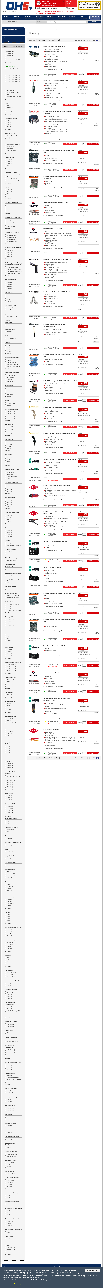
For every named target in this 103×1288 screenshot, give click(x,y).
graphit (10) (9, 111)
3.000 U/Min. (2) (11, 413)
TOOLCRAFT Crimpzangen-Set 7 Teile (55, 672)
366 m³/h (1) (10, 799)
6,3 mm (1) (9, 1069)
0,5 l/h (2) (9, 729)
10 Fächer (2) (10, 530)
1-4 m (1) (9, 446)
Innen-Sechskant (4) (12, 150)
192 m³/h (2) (10, 782)
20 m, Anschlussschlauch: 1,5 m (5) (16, 205)
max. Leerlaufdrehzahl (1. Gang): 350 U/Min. (56, 119)
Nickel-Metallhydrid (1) (12, 381)
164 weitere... (8, 84)
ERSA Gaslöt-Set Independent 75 (54, 46)
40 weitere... (8, 168)
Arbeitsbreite (9, 439)
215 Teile (47, 624)
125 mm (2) (9, 1006)
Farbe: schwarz (49, 390)
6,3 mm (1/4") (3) (11, 974)
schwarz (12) (10, 109)
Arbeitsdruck (9, 292)
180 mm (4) (9, 194)
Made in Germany (10, 133)
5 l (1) (8, 823)
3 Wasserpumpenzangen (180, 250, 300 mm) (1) (19, 271)
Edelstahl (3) (10, 718)
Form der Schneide (10, 549)
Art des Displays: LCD (50, 85)
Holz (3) (9, 1164)
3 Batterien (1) (10, 1225)
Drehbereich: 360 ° (50, 416)
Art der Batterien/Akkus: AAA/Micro (54, 93)
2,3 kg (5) (9, 347)
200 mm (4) (9, 196)
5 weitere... (8, 258)
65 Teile (47, 155)
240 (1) (8, 920)
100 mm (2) (9, 485)
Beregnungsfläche (10, 804)
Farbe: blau (48, 133)
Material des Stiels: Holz (51, 336)
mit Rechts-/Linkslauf (50, 265)
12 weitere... (8, 275)
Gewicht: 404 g (49, 493)
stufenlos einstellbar (50, 54)
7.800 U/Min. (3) (11, 1050)
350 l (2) (9, 126)
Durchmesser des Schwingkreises (10, 1144)
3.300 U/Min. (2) (11, 416)
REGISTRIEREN (45, 8)
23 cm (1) (9, 638)
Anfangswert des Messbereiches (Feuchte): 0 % (57, 87)
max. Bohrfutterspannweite (13, 1062)
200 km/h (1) (10, 946)
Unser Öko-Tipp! (10, 66)
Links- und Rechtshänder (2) (14, 1204)
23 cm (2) (9, 392)
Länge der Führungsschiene (13, 580)
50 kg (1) (9, 1119)
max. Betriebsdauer (10, 1123)
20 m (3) (9, 209)
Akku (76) (9, 871)
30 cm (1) (9, 448)
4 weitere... (8, 951)
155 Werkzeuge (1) (11, 668)
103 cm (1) (9, 1232)
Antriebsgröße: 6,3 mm (51, 157)
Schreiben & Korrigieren (40, 17)
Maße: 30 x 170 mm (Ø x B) (52, 49)
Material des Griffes (10, 1160)
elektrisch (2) (10, 1092)
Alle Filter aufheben (18, 46)
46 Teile (47, 598)
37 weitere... (8, 198)
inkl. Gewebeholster (50, 299)
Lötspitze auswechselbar (51, 59)
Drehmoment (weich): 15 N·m (52, 116)
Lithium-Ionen (48, 123)
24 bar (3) (9, 957)
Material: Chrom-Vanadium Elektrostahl (55, 495)
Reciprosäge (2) (11, 226)
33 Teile (47, 578)
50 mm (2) (9, 517)
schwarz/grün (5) (11, 1247)
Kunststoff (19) (10, 90)
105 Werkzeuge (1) (11, 666)
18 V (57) (9, 884)
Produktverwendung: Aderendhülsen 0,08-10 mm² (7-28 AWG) (60, 490)
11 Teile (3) (9, 165)
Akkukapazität (9, 617)
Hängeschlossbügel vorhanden (11, 1038)
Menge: (80, 74)
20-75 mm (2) (10, 681)
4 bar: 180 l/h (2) (11, 1173)
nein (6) (8, 138)
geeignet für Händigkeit (12, 1201)
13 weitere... (8, 396)
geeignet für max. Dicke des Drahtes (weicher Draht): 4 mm (60, 737)
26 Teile (47, 648)
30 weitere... (8, 114)
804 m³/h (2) (10, 795)
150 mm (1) (9, 521)
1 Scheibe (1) (10, 838)
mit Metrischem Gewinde (51, 158)
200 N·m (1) (10, 765)
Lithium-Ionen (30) (11, 375)
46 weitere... (8, 99)
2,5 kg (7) (9, 345)
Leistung (7, 540)
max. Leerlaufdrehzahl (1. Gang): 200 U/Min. (56, 270)
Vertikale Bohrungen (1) (13, 560)
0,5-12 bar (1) (10, 297)
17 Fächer (47, 385)
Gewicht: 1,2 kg (49, 387)
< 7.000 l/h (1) (10, 1180)
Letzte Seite (98, 40)
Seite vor (97, 40)
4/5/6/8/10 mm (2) (11, 1075)
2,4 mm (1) (9, 575)
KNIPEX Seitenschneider (51, 729)
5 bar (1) (9, 301)
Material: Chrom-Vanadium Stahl (53, 160)
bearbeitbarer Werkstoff (12, 357)
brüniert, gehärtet (49, 497)
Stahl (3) (9, 720)
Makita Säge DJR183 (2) (13, 239)
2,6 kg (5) (9, 349)
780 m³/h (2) (10, 784)
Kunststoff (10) (10, 1162)
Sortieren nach (39, 40)
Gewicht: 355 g (49, 301)
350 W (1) (9, 994)
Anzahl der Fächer (10, 528)
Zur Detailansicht (47, 69)
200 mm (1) (9, 504)
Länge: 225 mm (49, 207)
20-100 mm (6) (10, 679)
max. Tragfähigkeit (10, 279)
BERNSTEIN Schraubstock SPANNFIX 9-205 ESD (59, 433)
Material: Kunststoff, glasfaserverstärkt (55, 526)
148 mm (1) (9, 331)
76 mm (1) (9, 1008)
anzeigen (52, 1)
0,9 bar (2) (9, 459)
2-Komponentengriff (50, 212)
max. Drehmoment (10, 759)
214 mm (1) (9, 569)
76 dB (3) (9, 703)
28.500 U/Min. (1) (11, 1110)
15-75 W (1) (10, 992)
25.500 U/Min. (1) (11, 1108)
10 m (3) (9, 207)
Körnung (7, 912)
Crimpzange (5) (10, 146)
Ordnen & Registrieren (18, 17)
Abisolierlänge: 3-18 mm (51, 523)
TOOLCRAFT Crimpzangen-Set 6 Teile (55, 202)
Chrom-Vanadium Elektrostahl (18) (15, 92)
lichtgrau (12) (10, 107)
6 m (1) (8, 865)
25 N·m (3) (9, 761)
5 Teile (47, 231)
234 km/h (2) (10, 942)
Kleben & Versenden (50, 17)
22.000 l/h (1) (10, 1186)
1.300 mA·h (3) (10, 619)
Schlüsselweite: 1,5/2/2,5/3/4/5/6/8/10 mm (55, 708)
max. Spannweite (10, 497)
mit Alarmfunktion (49, 90)
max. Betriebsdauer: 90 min (52, 56)
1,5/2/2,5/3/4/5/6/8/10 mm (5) (14, 604)
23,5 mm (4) (10, 649)
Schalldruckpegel (10, 701)
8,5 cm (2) (9, 444)
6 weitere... (8, 673)
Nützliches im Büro (94, 17)
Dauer (7, 849)
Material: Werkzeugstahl (51, 713)
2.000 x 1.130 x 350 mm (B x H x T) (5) (16, 77)
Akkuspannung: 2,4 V (50, 264)
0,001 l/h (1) (10, 731)
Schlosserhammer (49, 331)
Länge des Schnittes (11, 632)
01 (91, 40)
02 (93, 40)
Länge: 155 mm (49, 464)
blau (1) (8, 1238)
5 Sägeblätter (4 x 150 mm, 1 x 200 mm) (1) (18, 273)
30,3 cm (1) (9, 858)
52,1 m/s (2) (10, 944)
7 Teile (47, 675)
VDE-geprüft (48, 242)
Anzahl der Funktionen (11, 827)
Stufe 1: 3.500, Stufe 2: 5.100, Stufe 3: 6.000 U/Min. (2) (20, 1054)
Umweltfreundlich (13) (12, 68)
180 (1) (8, 918)
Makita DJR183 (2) (11, 237)
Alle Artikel (37, 29)
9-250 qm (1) (10, 812)
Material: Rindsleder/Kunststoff (53, 388)
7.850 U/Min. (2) (11, 418)
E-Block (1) (9, 379)
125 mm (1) (9, 502)
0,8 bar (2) (9, 457)
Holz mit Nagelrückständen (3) (14, 364)
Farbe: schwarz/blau (50, 66)
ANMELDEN (54, 8)
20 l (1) (8, 752)
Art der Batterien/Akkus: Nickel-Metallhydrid (56, 262)
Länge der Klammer (11, 305)
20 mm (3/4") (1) (11, 976)
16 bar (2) (9, 959)
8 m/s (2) (9, 1099)
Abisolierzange (49, 516)
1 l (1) (8, 748)
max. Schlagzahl (10, 1106)
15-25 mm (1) (10, 684)
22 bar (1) (9, 961)
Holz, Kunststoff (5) (11, 362)
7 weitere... (8, 450)
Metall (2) (9, 1167)
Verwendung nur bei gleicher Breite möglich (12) (19, 174)
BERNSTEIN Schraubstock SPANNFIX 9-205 (57, 407)
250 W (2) (9, 254)
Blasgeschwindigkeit (11, 940)
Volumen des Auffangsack (12, 1193)
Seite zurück (89, 40)
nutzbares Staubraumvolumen (11, 817)
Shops (39, 22)
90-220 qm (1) (10, 808)
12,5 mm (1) (10, 429)
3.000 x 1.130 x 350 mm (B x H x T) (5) (16, 81)
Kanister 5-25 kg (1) (12, 316)
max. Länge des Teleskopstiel (13, 1229)
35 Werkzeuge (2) (11, 664)
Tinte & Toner (5, 17)
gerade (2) (9, 551)
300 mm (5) (9, 191)
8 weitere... (8, 243)
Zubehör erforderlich (11, 593)
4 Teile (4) (9, 161)
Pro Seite (54, 40)
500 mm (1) (9, 1033)
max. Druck (8, 454)
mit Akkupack (48, 128)
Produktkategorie (10, 51)
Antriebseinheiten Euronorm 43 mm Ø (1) (17, 325)
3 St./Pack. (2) (10, 905)
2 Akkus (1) (9, 1223)
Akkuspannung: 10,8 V (51, 126)
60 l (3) (8, 1212)
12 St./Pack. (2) (10, 903)
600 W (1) (9, 998)
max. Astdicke (9, 647)
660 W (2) (9, 543)
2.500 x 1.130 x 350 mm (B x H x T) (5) (16, 79)
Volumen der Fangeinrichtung (13, 1208)
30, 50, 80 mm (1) (11, 338)
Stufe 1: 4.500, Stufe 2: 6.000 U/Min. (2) (17, 1056)
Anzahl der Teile (9, 157)
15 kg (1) (9, 1117)
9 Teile (47, 706)
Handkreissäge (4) (11, 222)
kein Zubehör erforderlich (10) (14, 597)
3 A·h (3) (9, 623)
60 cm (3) (9, 636)
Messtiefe (8, 1130)
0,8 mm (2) (9, 931)
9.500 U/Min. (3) (11, 1052)
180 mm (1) (9, 491)
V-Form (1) (9, 553)
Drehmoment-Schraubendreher (53, 462)
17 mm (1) (9, 655)
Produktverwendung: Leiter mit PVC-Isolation (56, 518)
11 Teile (47, 547)
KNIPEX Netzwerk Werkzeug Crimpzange (56, 485)
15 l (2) (8, 746)
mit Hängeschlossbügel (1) (13, 1041)
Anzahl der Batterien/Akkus (13, 1219)
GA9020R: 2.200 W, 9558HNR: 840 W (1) (17, 545)
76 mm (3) (9, 697)
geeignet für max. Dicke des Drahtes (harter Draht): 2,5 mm (60, 740)
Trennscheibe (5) (11, 148)
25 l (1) (8, 1195)
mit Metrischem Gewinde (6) (14, 776)
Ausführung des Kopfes (12, 469)
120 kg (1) (9, 286)
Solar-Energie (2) (11, 875)
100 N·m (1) (10, 763)
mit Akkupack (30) (11, 1156)
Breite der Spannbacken (12, 512)
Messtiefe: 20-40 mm (50, 88)
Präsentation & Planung (62, 17)
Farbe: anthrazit (49, 277)
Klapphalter (48, 711)
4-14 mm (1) (10, 307)
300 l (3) (9, 124)
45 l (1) (8, 1197)
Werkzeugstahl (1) (11, 722)
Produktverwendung (11, 172)
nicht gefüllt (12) (11, 403)
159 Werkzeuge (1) (11, 670)
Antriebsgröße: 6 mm (50, 545)
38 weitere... (8, 183)
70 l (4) (8, 1210)
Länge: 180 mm (49, 491)
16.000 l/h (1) (10, 1184)
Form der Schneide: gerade (52, 733)
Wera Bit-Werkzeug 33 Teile (52, 567)
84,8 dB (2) (9, 705)
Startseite (18, 6)
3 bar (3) (9, 295)
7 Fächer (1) (10, 536)
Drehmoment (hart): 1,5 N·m (52, 269)
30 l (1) (8, 1214)
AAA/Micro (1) (10, 377)
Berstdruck (8, 955)
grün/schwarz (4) (11, 1249)
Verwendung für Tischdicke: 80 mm (54, 413)
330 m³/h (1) (10, 797)
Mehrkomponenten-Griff (51, 469)
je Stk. (80, 46)
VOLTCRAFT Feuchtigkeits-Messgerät (55, 80)
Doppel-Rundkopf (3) (12, 472)
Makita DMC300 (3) (11, 235)
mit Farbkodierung (49, 710)
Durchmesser (9, 692)
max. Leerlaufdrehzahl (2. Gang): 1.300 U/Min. (57, 121)
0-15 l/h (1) (9, 733)
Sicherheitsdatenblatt (48, 136)
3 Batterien (48, 95)
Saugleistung (9, 793)
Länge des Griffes (10, 856)
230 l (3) (9, 122)
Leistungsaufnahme (11, 989)
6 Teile (47, 205)
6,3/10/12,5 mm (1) (11, 433)
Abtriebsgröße (9, 970)
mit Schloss (48, 183)
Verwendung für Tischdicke (13, 981)
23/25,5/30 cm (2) (11, 394)
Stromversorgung (10, 869)
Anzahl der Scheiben (11, 836)
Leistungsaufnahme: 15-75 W (52, 58)
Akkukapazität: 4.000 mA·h (52, 124)
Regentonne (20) (11, 53)
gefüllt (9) (9, 405)
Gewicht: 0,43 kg (49, 276)
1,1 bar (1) (9, 463)
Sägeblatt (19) (10, 55)
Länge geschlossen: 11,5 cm (52, 298)
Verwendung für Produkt (12, 232)
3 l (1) (8, 821)
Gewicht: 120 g (49, 470)
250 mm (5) (9, 189)
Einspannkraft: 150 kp (50, 415)
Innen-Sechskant (49, 703)
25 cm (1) (9, 640)
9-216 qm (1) (10, 810)
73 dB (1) (9, 709)
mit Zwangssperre (49, 210)
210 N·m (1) (10, 767)
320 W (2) (9, 256)
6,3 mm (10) (10, 426)
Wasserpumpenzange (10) (13, 144)
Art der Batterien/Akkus (12, 372)
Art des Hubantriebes (11, 1088)
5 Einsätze (48, 209)
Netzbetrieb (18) (11, 873)
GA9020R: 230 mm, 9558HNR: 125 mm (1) (17, 1011)
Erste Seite (87, 40)
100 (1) (8, 914)
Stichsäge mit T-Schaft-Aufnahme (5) (16, 220)
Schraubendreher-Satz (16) (13, 59)
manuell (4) (9, 1090)
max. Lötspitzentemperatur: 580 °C (54, 53)
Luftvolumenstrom (10, 780)
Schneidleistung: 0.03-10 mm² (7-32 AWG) (56, 521)
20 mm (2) (9, 653)
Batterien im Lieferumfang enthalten (54, 97)
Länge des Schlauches (11, 202)
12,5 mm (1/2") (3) (11, 972)
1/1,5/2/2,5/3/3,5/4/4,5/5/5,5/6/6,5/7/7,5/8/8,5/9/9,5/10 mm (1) (22, 1082)
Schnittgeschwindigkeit (12, 1097)
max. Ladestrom (9, 1015)
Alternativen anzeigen (53, 480)
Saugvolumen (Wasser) (12, 1177)
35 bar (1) (9, 963)
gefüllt (7, 400)
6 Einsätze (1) (10, 1026)
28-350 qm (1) (10, 806)
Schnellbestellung (11, 22)
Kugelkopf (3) (10, 474)
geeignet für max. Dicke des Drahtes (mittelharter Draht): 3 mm (61, 739)
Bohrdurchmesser (10, 1073)
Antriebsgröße (9, 424)
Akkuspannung (9, 882)
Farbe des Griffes (10, 1243)
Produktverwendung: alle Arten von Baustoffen (57, 92)
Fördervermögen (10, 727)
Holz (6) (9, 360)
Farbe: (80, 309)
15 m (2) (9, 211)
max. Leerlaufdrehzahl (11, 409)
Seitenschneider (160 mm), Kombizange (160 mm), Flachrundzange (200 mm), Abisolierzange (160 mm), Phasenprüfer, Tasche (58, 235)
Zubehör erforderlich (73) (13, 595)
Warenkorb (45, 1)
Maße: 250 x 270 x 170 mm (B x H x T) (55, 383)
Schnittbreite (9, 385)
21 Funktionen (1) (11, 831)
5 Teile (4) (9, 163)
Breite (7, 336)
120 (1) (8, 916)
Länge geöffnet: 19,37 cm (51, 296)
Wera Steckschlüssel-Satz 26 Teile (54, 646)
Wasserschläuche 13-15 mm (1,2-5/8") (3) (17, 180)
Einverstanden (92, 1270)
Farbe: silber (48, 184)
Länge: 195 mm (49, 520)
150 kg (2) (9, 284)
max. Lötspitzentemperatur (13, 842)
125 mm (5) (9, 694)
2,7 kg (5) (9, 351)
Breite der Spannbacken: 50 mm (53, 410)
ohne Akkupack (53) (12, 1154)
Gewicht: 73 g (48, 64)
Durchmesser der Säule (12, 1136)
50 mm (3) (9, 983)
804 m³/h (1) (10, 789)
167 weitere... (8, 353)
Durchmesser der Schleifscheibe (10, 1003)
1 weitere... (8, 435)
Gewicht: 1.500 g (49, 418)
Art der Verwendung (11, 558)
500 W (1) (9, 996)
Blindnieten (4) (10, 176)
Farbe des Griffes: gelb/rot (51, 245)
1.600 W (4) (10, 250)
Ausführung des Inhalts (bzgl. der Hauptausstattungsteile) (13, 263)
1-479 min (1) (10, 851)
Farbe (6, 103)
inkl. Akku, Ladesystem (51, 274)
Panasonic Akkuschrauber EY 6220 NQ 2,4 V (57, 259)
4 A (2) (8, 1017)
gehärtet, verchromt (50, 745)
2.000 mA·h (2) (10, 625)
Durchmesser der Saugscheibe (10, 565)
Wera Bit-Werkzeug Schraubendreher (55, 541)
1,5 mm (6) (9, 929)
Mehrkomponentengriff (51, 577)
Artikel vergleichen (58, 69)
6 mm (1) (9, 309)
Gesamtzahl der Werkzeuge (13, 662)
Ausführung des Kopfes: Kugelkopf (54, 704)
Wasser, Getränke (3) (12, 178)
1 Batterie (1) (10, 1221)
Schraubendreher (49, 544)
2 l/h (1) (8, 735)
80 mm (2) (9, 985)
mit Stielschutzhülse (50, 334)
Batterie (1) (9, 877)
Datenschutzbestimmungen (12, 1284)
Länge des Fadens (10, 862)
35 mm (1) (9, 1139)
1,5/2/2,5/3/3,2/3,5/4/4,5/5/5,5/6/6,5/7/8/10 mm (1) (19, 1077)
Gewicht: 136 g (49, 525)
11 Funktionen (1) (11, 829)
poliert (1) (9, 478)
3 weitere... (8, 228)
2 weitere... (8, 738)
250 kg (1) (9, 288)
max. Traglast (9, 1114)
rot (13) (8, 1245)
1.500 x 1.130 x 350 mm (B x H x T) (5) (16, 75)
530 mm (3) (9, 390)
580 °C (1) (9, 845)
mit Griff (47, 575)
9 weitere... (8, 129)
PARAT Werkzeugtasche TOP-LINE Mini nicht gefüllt (60, 381)
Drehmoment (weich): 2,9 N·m (52, 267)
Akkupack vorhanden (11, 1151)
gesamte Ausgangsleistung (13, 247)
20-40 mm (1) (10, 1132)
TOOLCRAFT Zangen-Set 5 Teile (53, 229)
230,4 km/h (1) (10, 948)
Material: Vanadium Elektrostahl (53, 744)
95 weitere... (8, 62)
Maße (6, 73)
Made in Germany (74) (12, 135)
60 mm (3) (9, 606)
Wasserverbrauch (10, 1171)
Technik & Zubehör (72, 17)
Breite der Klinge (10, 329)
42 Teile (47, 361)
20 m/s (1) (9, 1101)
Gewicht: (80, 341)
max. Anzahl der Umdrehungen (9, 1046)
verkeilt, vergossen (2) (12, 476)
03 (94, 40)
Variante (7, 142)
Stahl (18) (9, 94)
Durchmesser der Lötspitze (13, 573)
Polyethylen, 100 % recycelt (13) (15, 96)
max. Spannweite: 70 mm (51, 411)
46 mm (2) (9, 608)
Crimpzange (48, 488)
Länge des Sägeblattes (11, 482)
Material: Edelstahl (50, 303)
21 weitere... (8, 368)
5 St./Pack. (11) (10, 899)
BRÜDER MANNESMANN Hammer (52, 329)
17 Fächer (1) (10, 532)
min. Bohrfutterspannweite (13, 927)
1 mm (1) (9, 933)
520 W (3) (9, 252)
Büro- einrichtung (83, 17)
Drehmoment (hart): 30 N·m (52, 118)
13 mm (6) (9, 1065)
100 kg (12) (9, 282)
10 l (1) (8, 750)
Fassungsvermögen (11, 118)
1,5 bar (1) (9, 299)
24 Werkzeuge (49, 181)
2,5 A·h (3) (9, 621)
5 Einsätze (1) (10, 1024)
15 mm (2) (9, 651)
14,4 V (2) (9, 890)
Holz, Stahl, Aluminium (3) (13, 366)
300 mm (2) (9, 442)
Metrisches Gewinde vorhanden (11, 772)
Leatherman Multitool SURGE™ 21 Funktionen (58, 292)
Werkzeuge (6, 37)
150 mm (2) (9, 487)
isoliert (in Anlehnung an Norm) (53, 240)
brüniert (47, 715)
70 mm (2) (9, 500)
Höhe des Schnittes (10, 677)
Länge (7, 187)
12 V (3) (9, 888)
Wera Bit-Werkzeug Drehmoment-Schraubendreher (59, 459)
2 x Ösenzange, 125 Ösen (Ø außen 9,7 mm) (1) (19, 267)
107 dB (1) (9, 707)
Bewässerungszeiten (11, 586)
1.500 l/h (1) (10, 1182)
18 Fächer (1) (10, 534)
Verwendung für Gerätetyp (12, 217)
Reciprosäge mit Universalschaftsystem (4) (17, 224)
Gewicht (7, 342)
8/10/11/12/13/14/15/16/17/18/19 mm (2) (17, 610)
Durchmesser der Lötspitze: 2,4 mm (54, 51)
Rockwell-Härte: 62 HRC (51, 735)
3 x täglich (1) (10, 589)
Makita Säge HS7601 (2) (13, 241)
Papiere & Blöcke (28, 17)
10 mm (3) (9, 1067)
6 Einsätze (48, 680)
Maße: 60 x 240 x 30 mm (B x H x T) (54, 83)
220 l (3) (9, 120)
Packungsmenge (10, 897)
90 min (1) (9, 1125)
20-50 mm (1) (10, 686)
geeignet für (8, 314)
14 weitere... (8, 612)
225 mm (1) (9, 506)
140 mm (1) (9, 519)
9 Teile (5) (9, 159)
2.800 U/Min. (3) (11, 411)
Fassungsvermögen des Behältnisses (12, 743)
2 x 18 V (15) (10, 886)
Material (7, 88)
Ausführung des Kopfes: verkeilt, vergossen (56, 332)
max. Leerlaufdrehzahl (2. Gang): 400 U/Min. (56, 272)
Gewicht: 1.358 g (49, 243)
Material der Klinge (10, 716)
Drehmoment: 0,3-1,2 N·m (51, 467)
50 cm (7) (9, 634)
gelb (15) (9, 105)
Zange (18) (9, 57)
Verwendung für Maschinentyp (9, 321)
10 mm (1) (9, 935)
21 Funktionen (49, 294)
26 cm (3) (9, 388)
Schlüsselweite (9, 602)
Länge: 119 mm (49, 572)
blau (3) (8, 1251)
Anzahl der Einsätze (11, 1021)
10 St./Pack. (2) (10, 901)
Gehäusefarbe (9, 1236)
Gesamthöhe (9, 1030)
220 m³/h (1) (10, 787)
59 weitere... (8, 153)
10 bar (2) (9, 461)
